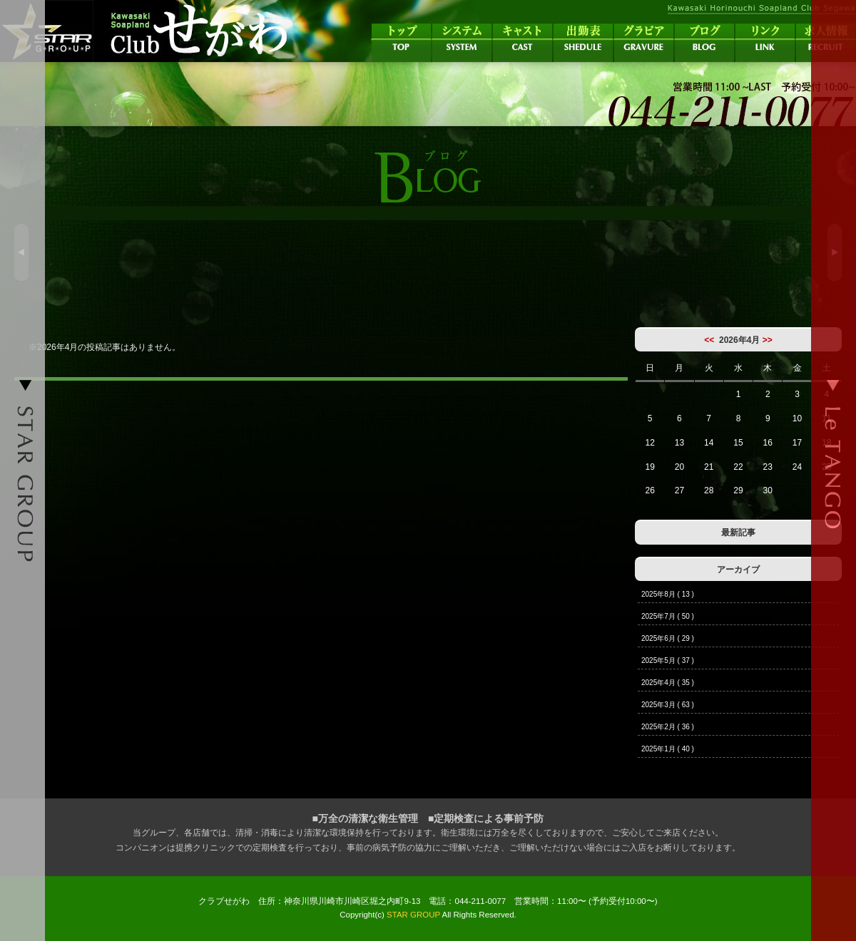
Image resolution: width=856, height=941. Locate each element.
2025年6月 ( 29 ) (667, 638)
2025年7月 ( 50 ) (667, 616)
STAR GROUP (413, 914)
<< (709, 340)
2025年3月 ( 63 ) (667, 705)
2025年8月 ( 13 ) (667, 594)
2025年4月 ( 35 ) (667, 683)
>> (768, 340)
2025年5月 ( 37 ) (667, 660)
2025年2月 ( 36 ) (667, 727)
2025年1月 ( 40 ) (667, 749)
